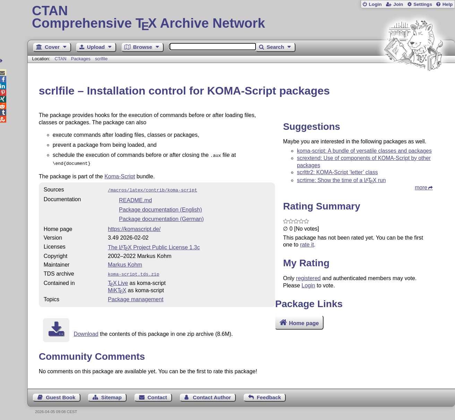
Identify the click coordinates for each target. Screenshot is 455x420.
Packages (81, 58)
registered (308, 278)
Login (375, 4)
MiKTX (117, 288)
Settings (422, 4)
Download (86, 331)
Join (398, 4)
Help (448, 4)
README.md (135, 198)
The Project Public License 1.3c (154, 245)
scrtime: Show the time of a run (341, 180)
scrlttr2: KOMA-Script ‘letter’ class (337, 172)
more (421, 187)
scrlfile (101, 58)
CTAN (61, 58)
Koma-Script (119, 175)
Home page (304, 323)
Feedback (269, 394)
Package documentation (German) (161, 217)
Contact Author (212, 394)
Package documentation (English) (160, 208)
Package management (135, 297)
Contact (157, 394)
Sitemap (111, 394)
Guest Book (60, 394)
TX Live (118, 280)
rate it (307, 245)
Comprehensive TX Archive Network (241, 17)
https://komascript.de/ (134, 227)
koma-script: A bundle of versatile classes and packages (364, 151)
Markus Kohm (125, 263)
